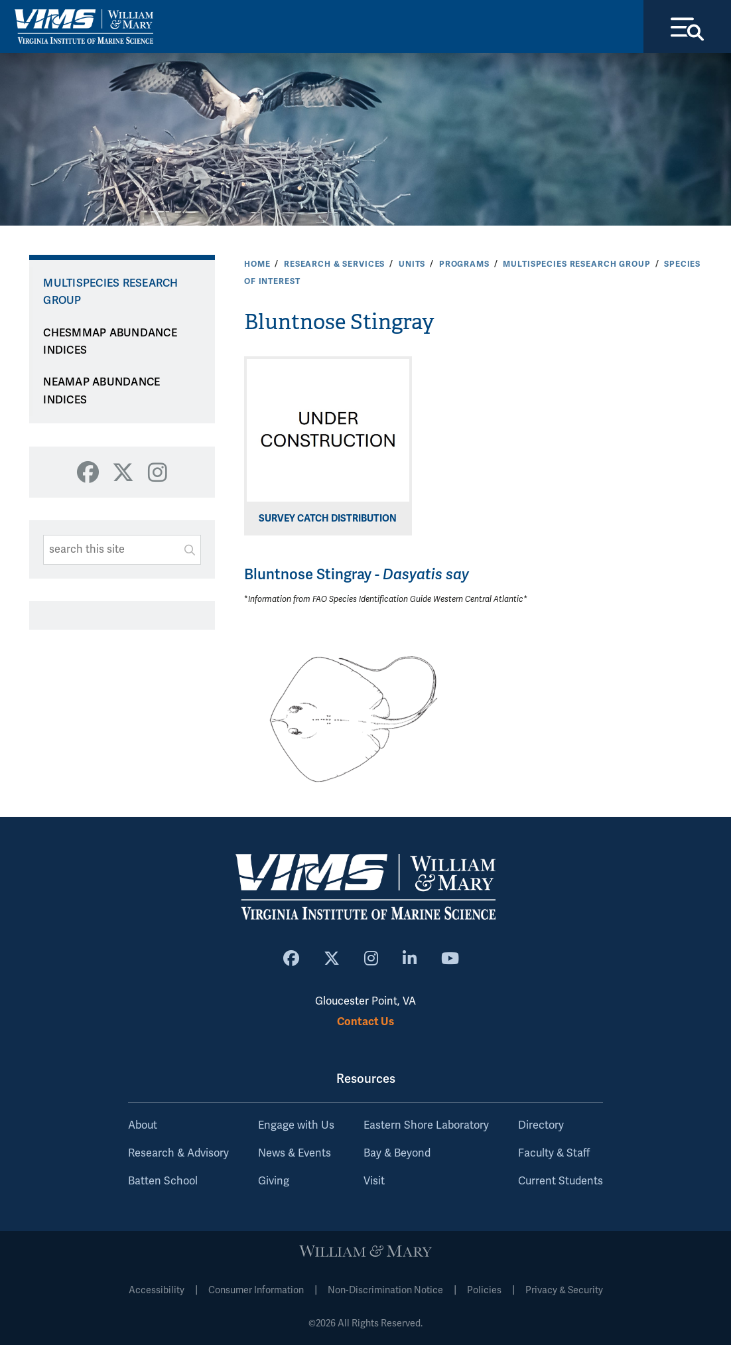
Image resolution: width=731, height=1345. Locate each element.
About (142, 1125)
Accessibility (156, 1290)
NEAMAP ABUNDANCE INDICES (101, 391)
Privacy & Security (564, 1290)
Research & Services (334, 264)
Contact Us (365, 1021)
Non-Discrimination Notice (385, 1290)
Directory (541, 1125)
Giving (273, 1181)
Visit (374, 1181)
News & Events (294, 1153)
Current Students (560, 1181)
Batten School (163, 1181)
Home (257, 264)
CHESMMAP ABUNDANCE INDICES (110, 342)
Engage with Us (296, 1125)
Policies (484, 1290)
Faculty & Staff (554, 1153)
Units (412, 264)
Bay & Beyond (397, 1153)
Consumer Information (256, 1290)
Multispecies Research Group (576, 264)
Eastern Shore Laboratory (426, 1125)
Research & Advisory (178, 1153)
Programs (464, 264)
